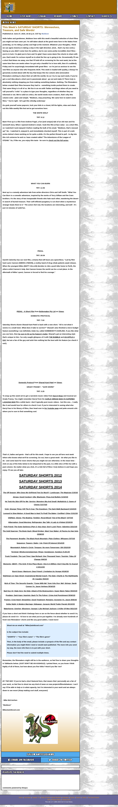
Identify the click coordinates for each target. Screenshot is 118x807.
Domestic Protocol (26, 383)
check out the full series (58, 140)
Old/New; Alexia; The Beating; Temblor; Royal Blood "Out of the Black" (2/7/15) (40, 518)
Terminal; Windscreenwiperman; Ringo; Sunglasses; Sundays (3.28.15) (40, 552)
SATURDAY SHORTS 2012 (40, 475)
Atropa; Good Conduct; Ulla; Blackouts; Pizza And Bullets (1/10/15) (40, 497)
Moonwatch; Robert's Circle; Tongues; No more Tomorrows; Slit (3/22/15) (40, 547)
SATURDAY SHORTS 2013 (40, 481)
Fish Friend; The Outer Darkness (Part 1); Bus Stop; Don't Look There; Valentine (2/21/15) (40, 527)
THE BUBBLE (54, 337)
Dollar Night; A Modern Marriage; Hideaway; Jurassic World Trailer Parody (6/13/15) (40, 604)
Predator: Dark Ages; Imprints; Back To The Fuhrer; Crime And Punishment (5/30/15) (40, 595)
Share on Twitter (60, 760)
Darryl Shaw (58, 396)
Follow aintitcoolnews (40, 754)
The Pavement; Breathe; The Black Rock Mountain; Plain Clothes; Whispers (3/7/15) (40, 539)
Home (9, 16)
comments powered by (15, 788)
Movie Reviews (56, 797)
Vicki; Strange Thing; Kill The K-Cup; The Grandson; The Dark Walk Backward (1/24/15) (40, 509)
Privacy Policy (56, 800)
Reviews (58, 16)
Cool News (25, 16)
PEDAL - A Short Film (25, 311)
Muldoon (45, 34)
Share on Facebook (21, 760)
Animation (65, 797)
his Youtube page (51, 408)
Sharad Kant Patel (46, 383)
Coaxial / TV (36, 797)
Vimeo (61, 311)
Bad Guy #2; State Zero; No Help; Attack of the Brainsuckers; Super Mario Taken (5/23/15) (40, 591)
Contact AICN (66, 800)
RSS (48, 800)
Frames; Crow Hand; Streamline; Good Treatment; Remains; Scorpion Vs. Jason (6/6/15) (40, 600)
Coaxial (42, 16)
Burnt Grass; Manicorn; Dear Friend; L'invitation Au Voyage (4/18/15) (40, 571)
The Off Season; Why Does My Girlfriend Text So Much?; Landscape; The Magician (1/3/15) (40, 493)
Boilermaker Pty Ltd (47, 311)
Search (106, 16)
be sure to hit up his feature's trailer (33, 334)
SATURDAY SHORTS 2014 (40, 487)
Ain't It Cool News (20, 7)
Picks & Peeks (45, 797)
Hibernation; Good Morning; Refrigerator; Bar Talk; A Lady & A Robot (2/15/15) (40, 522)
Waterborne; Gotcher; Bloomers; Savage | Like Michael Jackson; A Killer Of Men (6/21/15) (40, 609)
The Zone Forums (93, 797)
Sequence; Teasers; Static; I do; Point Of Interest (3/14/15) (40, 543)
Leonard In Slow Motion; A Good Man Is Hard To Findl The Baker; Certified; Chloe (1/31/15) (40, 513)
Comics (74, 16)
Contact (90, 16)
